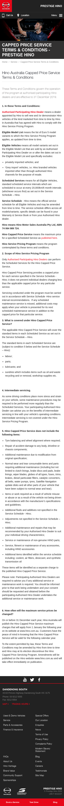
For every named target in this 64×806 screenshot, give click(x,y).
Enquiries (39, 725)
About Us (7, 761)
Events (38, 761)
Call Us (7, 15)
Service (14, 62)
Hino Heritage (9, 766)
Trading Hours (20, 704)
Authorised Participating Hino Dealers (27, 259)
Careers (39, 766)
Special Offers (41, 715)
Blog (37, 756)
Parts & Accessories (12, 725)
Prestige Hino (51, 6)
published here (49, 238)
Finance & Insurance (13, 729)
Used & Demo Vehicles (14, 715)
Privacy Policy (41, 739)
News (38, 729)
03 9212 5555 (16, 697)
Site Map (39, 775)
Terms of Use (41, 734)
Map (5, 704)
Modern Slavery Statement (42, 750)
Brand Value (9, 770)
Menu (57, 15)
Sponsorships (9, 780)
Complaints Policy (43, 743)
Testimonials (41, 770)
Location (22, 15)
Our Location (41, 720)
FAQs (5, 756)
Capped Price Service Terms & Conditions (39, 62)
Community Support (12, 775)
